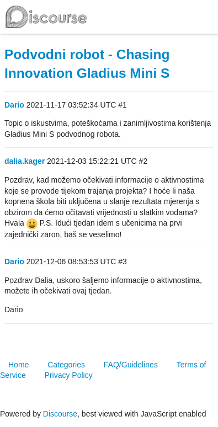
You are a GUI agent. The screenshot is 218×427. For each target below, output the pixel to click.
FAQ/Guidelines (131, 364)
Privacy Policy (69, 375)
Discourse (60, 413)
